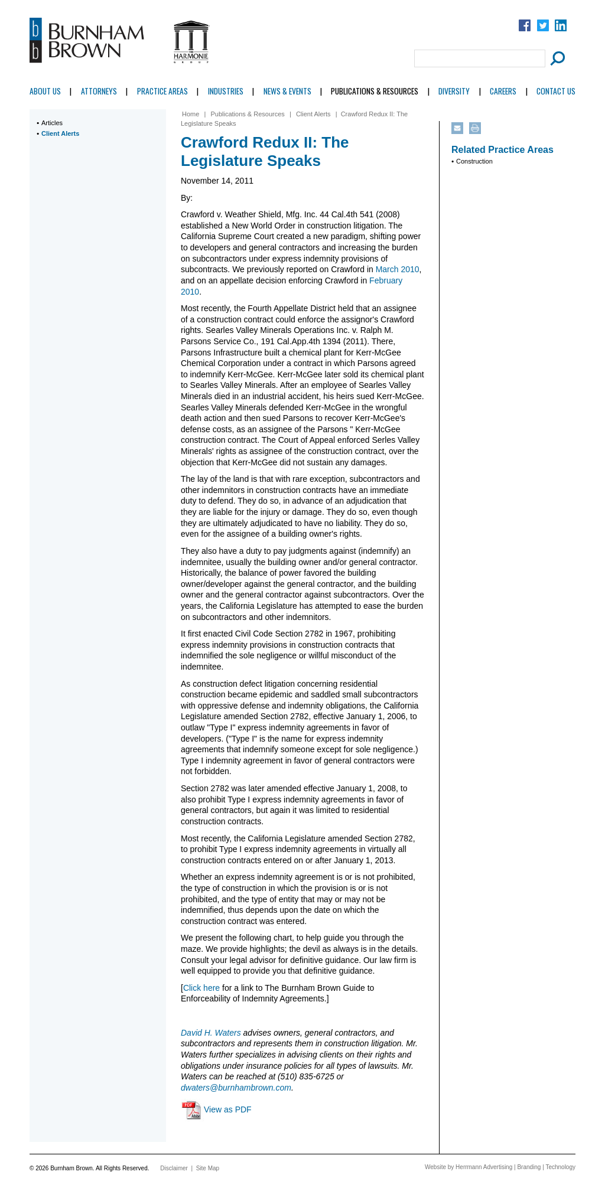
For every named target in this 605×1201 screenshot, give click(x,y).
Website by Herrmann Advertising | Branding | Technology (500, 1167)
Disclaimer (174, 1168)
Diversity (454, 91)
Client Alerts (60, 133)
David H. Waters (211, 1032)
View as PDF (228, 1109)
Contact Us (555, 91)
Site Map (207, 1168)
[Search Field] (479, 58)
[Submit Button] (556, 58)
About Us (45, 91)
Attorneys (99, 91)
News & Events (287, 91)
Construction (474, 161)
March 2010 (397, 269)
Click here (201, 988)
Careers (503, 91)
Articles (52, 122)
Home (190, 114)
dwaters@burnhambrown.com (236, 1087)
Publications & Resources (374, 91)
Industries (225, 91)
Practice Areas (162, 91)
